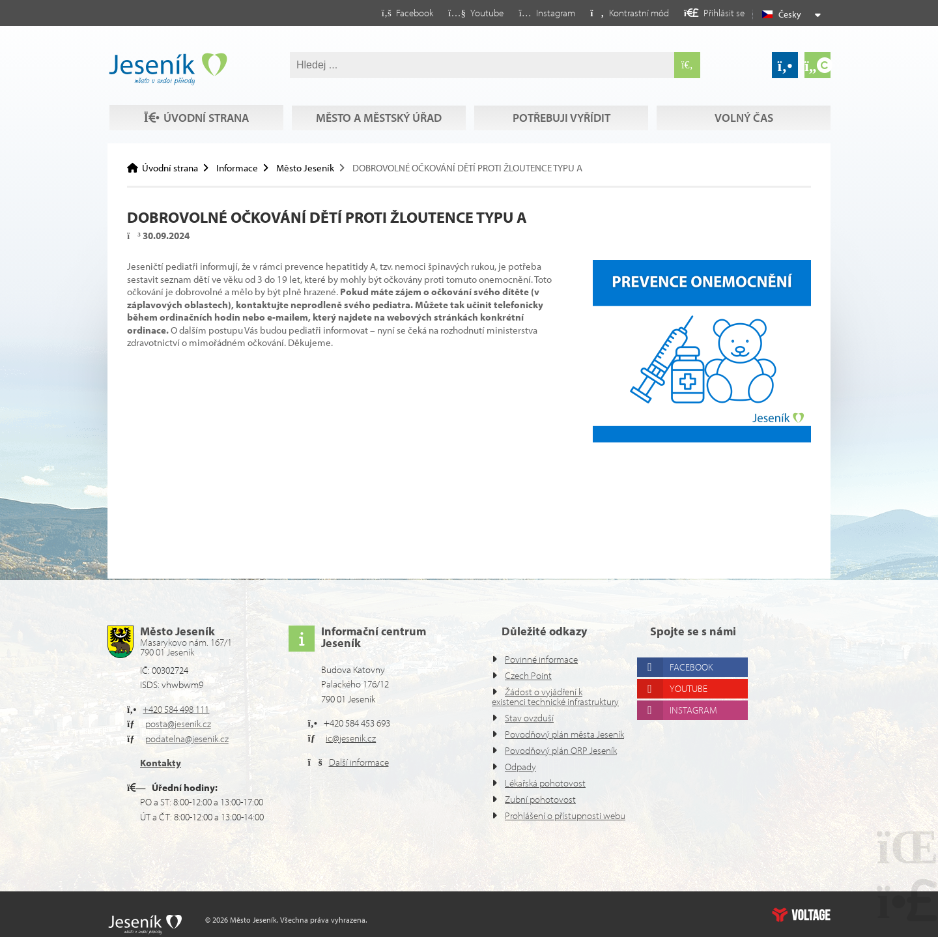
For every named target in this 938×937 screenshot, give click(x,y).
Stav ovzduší (533, 698)
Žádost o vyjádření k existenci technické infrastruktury (542, 672)
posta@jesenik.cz (183, 694)
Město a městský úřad (377, 93)
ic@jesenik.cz (356, 708)
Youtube (693, 659)
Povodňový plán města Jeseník (548, 719)
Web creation (801, 915)
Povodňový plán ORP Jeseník (545, 745)
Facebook (697, 637)
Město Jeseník (314, 168)
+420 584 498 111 (182, 679)
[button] (618, 12)
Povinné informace (545, 629)
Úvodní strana (167, 69)
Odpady (522, 766)
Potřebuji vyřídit (560, 93)
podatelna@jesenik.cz (193, 709)
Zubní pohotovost (542, 799)
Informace (242, 168)
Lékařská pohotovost (550, 782)
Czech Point (531, 646)
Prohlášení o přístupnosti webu (552, 820)
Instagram (698, 680)
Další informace (363, 732)
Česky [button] (791, 14)
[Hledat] (687, 65)
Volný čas (194, 117)
